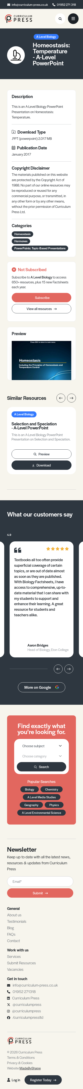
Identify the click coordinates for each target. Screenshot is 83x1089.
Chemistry (51, 789)
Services (14, 956)
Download (41, 465)
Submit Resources (21, 962)
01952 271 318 (66, 4)
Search (41, 766)
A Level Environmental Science (41, 813)
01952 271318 (24, 991)
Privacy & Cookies (20, 1062)
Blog (10, 927)
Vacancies (15, 969)
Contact (13, 940)
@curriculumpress (27, 1004)
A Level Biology (46, 36)
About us (14, 914)
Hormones (20, 241)
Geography (31, 805)
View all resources (42, 308)
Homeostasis (22, 234)
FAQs (11, 934)
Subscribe (42, 297)
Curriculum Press (25, 998)
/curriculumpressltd (28, 1017)
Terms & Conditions (21, 1057)
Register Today (43, 1079)
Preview (42, 454)
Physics (54, 805)
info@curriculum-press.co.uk (30, 4)
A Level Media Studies (41, 797)
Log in (13, 1079)
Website (24, 1068)
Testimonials (16, 921)
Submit (40, 893)
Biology (29, 789)
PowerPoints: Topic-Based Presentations (40, 248)
